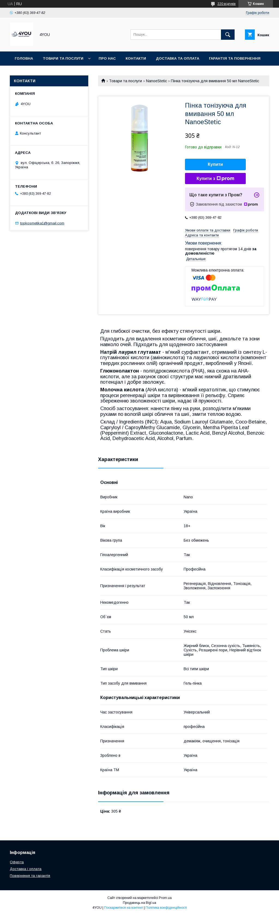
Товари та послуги (63, 58)
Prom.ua (165, 898)
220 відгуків (226, 4)
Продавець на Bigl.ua (139, 903)
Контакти (136, 58)
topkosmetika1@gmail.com (42, 223)
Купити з (215, 178)
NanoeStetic (156, 81)
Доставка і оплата (25, 869)
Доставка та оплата (177, 58)
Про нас (107, 58)
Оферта (17, 862)
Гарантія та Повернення (234, 58)
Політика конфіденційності (166, 908)
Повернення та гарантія (30, 876)
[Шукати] (228, 34)
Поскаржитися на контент (123, 908)
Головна (24, 58)
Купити (215, 164)
